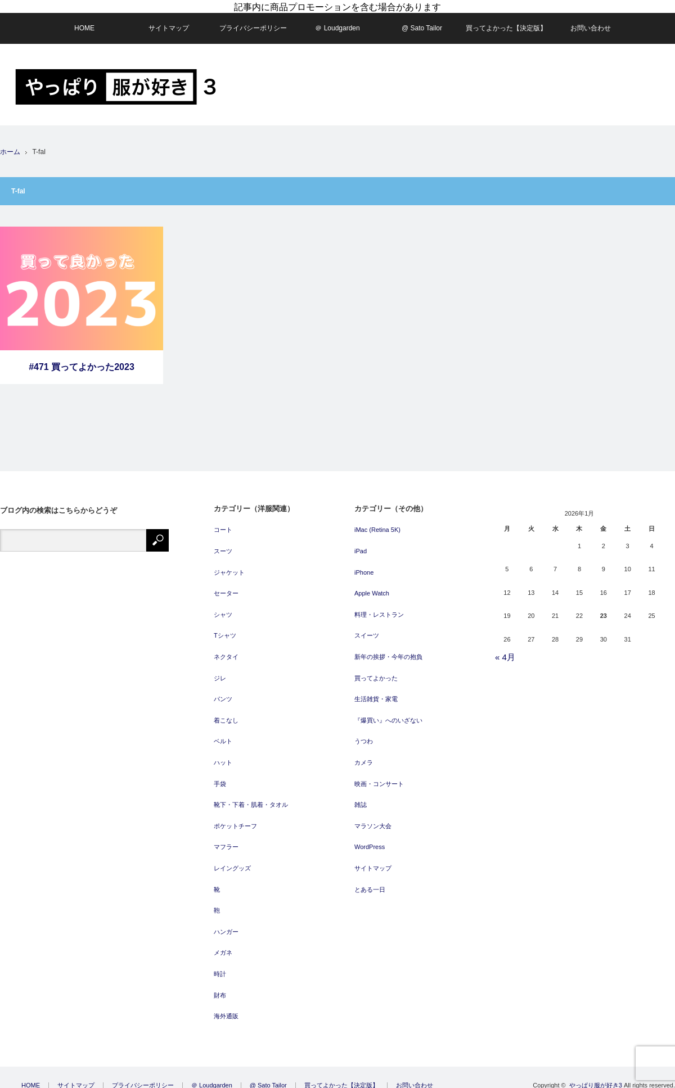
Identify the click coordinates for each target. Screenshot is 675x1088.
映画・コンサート (379, 776)
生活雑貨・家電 (376, 692)
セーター (226, 586)
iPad (360, 543)
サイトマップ (168, 21)
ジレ (220, 670)
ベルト (223, 734)
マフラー (226, 840)
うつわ (363, 734)
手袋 (220, 776)
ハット (223, 755)
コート (223, 523)
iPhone (364, 565)
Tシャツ (225, 628)
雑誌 (360, 797)
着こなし (226, 713)
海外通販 (226, 1008)
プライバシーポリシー (253, 21)
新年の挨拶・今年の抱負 (388, 649)
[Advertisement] (591, 123)
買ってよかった (376, 670)
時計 (220, 966)
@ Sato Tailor (422, 21)
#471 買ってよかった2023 (81, 360)
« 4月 (505, 649)
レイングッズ (232, 860)
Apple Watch (371, 586)
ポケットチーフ (235, 818)
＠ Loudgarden (337, 21)
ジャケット (229, 565)
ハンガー (226, 924)
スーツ (223, 543)
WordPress (369, 840)
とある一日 (369, 882)
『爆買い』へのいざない (388, 713)
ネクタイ (226, 649)
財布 (220, 988)
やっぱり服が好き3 (595, 1078)
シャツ (223, 607)
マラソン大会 (373, 818)
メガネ (223, 945)
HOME (84, 21)
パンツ (223, 692)
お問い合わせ (590, 21)
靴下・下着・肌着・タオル (251, 797)
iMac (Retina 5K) (377, 523)
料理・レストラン (379, 607)
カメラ (363, 755)
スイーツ (366, 628)
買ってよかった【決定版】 (506, 21)
